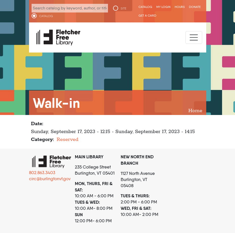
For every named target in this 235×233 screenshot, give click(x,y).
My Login (163, 7)
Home (195, 111)
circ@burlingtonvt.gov (50, 178)
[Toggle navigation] (193, 37)
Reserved (67, 139)
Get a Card (147, 15)
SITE (123, 8)
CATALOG (46, 16)
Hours (180, 7)
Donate (195, 7)
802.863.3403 (42, 172)
